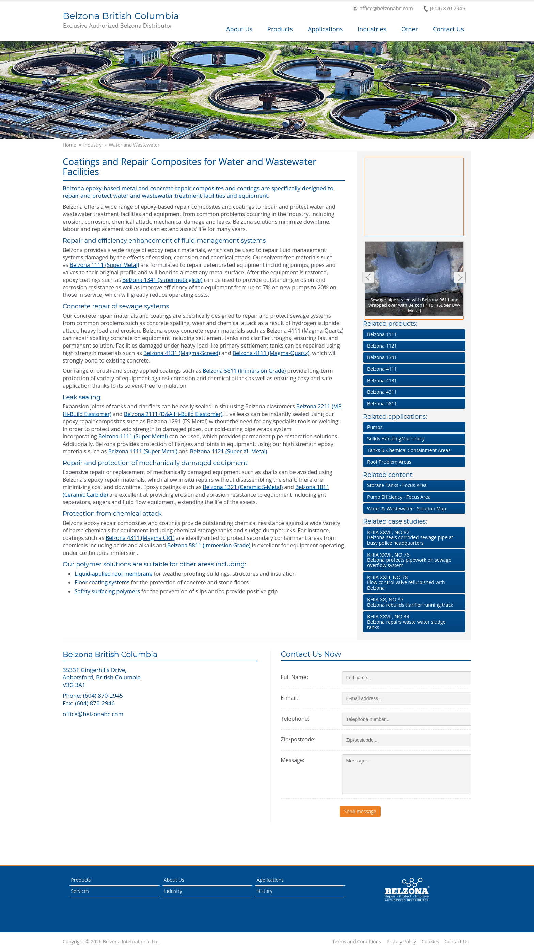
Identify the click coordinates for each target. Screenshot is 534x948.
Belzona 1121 (382, 345)
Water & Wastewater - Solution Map (406, 508)
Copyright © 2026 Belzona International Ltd (111, 941)
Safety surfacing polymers (107, 591)
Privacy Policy (401, 941)
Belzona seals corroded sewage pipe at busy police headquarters (412, 537)
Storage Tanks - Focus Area (397, 485)
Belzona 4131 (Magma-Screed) (181, 353)
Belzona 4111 (382, 369)
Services (80, 891)
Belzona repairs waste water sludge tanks (412, 621)
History (264, 891)
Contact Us (448, 29)
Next (460, 278)
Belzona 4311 (382, 392)
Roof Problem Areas (389, 462)
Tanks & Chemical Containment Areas (409, 450)
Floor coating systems (102, 582)
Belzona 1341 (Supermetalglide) (162, 280)
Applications (325, 29)
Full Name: (294, 677)
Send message (363, 811)
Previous (368, 278)
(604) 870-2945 (444, 9)
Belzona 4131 (382, 380)
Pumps (374, 427)
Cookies (430, 941)
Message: (292, 760)
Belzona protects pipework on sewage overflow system (412, 559)
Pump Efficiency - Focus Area (399, 497)
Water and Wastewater (134, 145)
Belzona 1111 (382, 334)
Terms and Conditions (356, 941)
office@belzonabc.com (383, 9)
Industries (372, 29)
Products (280, 29)
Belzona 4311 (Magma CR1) (140, 538)
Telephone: (295, 718)
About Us (239, 29)
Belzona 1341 (382, 357)
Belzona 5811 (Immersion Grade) (244, 370)
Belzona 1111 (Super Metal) (104, 265)
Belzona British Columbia (121, 20)
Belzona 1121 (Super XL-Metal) (228, 451)
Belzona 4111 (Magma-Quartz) (271, 353)
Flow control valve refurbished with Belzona (412, 582)
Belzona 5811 (382, 403)
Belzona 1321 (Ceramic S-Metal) (243, 487)
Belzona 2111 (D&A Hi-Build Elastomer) (173, 414)
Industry (92, 145)
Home (69, 145)
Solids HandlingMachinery (396, 438)
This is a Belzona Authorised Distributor (407, 889)
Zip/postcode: (298, 739)
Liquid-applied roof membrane (113, 573)
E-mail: (289, 698)
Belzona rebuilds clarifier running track (412, 602)
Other (409, 29)
